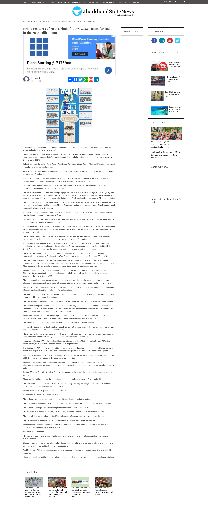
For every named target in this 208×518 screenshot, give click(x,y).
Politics (50, 2)
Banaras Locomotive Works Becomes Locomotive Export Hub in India (104, 491)
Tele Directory (124, 2)
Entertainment (63, 2)
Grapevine (32, 21)
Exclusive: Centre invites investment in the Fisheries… (175, 109)
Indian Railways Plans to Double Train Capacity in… (175, 64)
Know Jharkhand (140, 2)
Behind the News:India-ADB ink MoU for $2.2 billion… (172, 94)
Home (25, 2)
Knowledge (93, 2)
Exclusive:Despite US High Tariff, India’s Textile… (174, 79)
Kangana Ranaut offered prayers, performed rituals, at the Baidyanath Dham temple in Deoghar (57, 492)
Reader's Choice (79, 2)
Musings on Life (108, 2)
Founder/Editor (37, 2)
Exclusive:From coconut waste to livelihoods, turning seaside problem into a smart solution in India (81, 492)
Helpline (167, 2)
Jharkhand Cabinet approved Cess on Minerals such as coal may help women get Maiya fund (33, 492)
